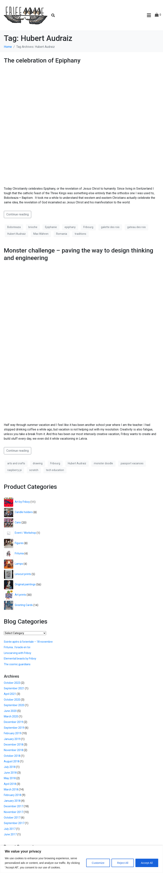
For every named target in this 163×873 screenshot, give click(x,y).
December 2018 (13, 744)
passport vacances (132, 463)
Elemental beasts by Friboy (20, 658)
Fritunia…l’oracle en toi (17, 647)
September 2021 (14, 688)
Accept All (147, 862)
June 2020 (10, 710)
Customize (98, 862)
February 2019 (12, 733)
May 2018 (10, 778)
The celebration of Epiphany (42, 60)
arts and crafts (16, 463)
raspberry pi (14, 470)
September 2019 (14, 727)
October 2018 (12, 755)
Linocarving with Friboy (17, 653)
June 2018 (10, 772)
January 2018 (12, 800)
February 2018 (12, 795)
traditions (80, 233)
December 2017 (13, 806)
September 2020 (14, 705)
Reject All (122, 862)
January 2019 (12, 739)
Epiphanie (51, 227)
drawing (38, 463)
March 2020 (11, 716)
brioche (32, 227)
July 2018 (10, 766)
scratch (33, 470)
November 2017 (13, 812)
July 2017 (10, 828)
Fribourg (88, 227)
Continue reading (17, 214)
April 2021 (10, 693)
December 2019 (13, 722)
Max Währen (40, 233)
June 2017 (10, 834)
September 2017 (14, 823)
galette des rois (110, 227)
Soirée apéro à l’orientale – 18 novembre (28, 641)
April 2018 (10, 783)
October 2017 (12, 817)
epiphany (70, 227)
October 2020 (12, 699)
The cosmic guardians (17, 664)
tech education (55, 470)
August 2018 (11, 761)
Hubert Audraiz (16, 233)
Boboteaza (14, 227)
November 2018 (13, 750)
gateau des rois (136, 227)
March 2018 (11, 789)
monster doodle (103, 463)
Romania (61, 233)
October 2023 (12, 682)
